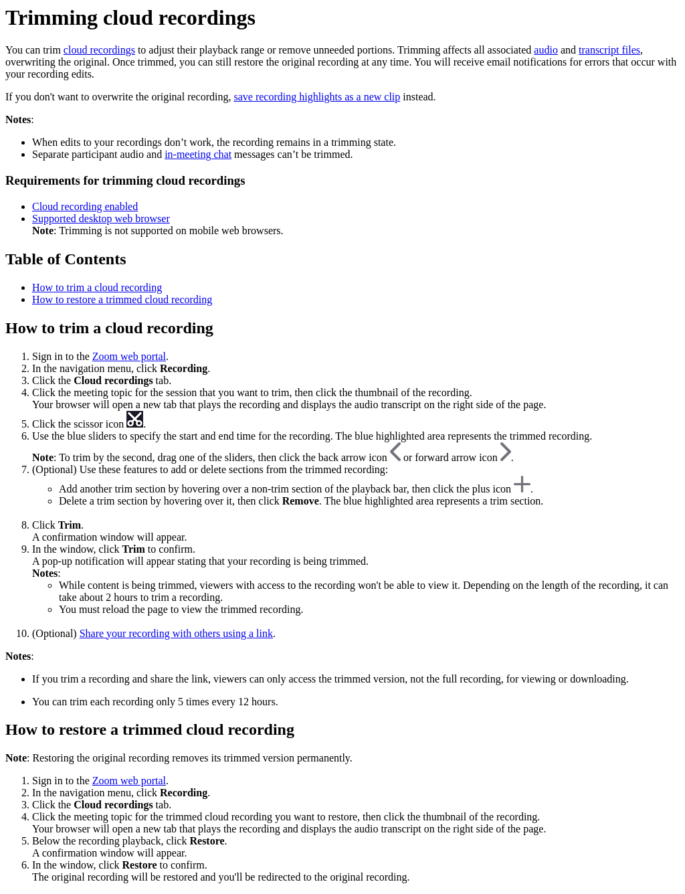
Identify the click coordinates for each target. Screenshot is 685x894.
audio (546, 50)
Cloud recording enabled (85, 206)
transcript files (609, 50)
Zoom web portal (129, 356)
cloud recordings (99, 50)
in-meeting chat (198, 154)
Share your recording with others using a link (176, 633)
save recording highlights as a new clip (316, 96)
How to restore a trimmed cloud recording (122, 299)
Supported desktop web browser (101, 218)
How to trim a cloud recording (97, 287)
